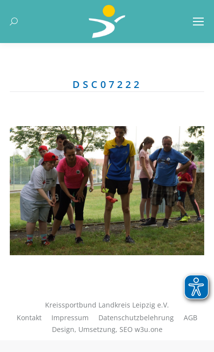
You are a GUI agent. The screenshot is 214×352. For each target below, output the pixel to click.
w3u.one (149, 329)
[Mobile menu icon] (198, 21)
